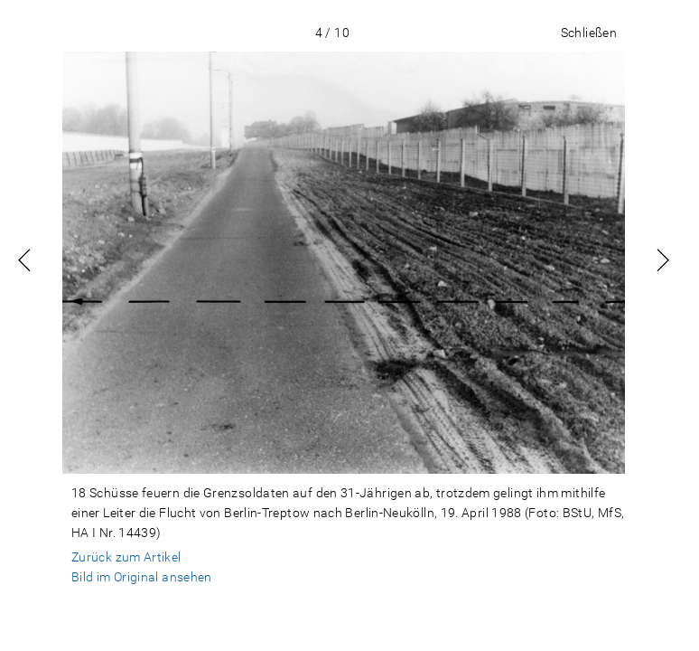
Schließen (589, 32)
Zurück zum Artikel (126, 557)
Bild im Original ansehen (141, 577)
